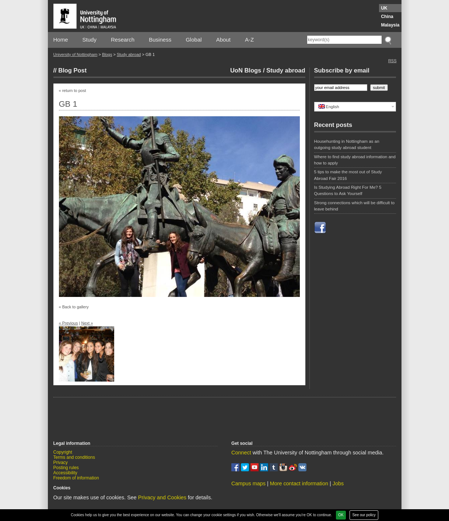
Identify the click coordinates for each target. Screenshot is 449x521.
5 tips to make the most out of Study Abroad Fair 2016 (348, 175)
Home (60, 39)
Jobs (338, 483)
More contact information (299, 483)
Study (90, 39)
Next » (87, 323)
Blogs (107, 54)
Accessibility (65, 472)
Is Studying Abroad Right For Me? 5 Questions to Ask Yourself (348, 190)
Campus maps (248, 483)
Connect (241, 453)
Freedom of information (76, 478)
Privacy (60, 462)
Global (193, 39)
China (387, 16)
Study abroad (129, 54)
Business (160, 39)
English (328, 106)
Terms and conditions (74, 457)
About (223, 39)
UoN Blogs (245, 70)
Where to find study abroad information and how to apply (355, 160)
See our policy (363, 515)
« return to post (72, 90)
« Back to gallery (74, 307)
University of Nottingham (75, 54)
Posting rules (66, 467)
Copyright (62, 452)
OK (340, 515)
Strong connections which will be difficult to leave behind (354, 206)
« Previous (68, 323)
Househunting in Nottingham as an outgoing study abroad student (346, 144)
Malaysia (390, 25)
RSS (392, 61)
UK (384, 8)
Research (122, 39)
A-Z (249, 39)
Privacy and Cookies (162, 497)
